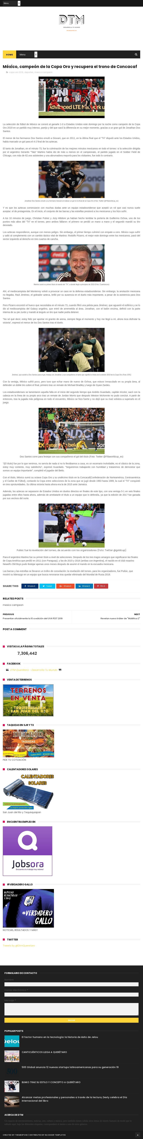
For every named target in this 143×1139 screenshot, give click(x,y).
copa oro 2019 (16, 72)
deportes (28, 72)
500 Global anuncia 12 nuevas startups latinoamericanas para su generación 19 (70, 1067)
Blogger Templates (55, 1135)
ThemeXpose (21, 1135)
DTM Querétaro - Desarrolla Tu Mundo (33, 670)
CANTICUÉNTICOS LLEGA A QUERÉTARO (44, 1052)
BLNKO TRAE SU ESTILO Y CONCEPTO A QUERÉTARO (51, 1082)
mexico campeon (43, 72)
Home (9, 54)
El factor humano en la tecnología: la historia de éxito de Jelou (60, 1037)
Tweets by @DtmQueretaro (19, 945)
